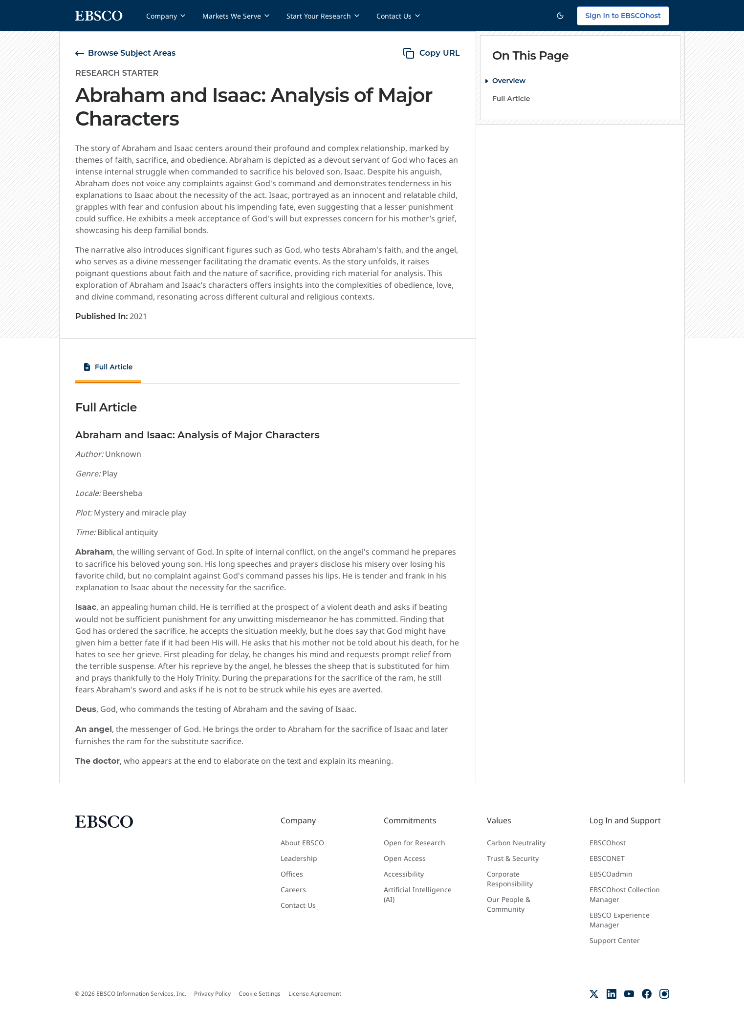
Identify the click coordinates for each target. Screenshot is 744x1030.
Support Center (615, 940)
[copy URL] (431, 53)
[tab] (108, 368)
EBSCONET (607, 858)
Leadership (299, 858)
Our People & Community (508, 904)
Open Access (405, 858)
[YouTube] (629, 994)
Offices (292, 874)
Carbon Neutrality (516, 842)
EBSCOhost (608, 842)
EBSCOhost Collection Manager (625, 894)
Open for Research (414, 842)
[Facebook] (647, 994)
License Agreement (314, 994)
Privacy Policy (212, 994)
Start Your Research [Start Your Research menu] (323, 16)
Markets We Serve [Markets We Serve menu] (236, 16)
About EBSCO (302, 842)
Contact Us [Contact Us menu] (398, 16)
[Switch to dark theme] (560, 15)
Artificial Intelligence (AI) (418, 894)
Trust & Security (513, 858)
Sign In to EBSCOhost (623, 15)
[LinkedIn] (611, 994)
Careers (293, 889)
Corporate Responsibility (510, 878)
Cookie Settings (260, 994)
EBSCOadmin (611, 874)
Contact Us (298, 905)
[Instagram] (664, 994)
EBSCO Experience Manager (620, 919)
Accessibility (404, 874)
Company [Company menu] (166, 16)
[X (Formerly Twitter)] (594, 994)
